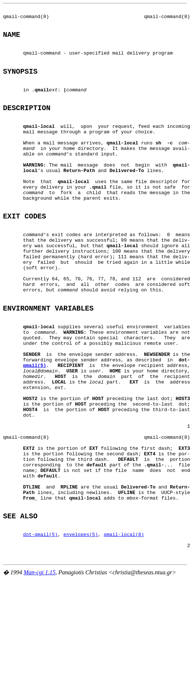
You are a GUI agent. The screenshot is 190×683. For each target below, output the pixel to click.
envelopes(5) (80, 627)
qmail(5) (34, 426)
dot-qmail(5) (40, 627)
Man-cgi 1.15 (39, 669)
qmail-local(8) (124, 627)
